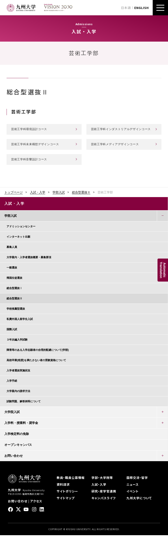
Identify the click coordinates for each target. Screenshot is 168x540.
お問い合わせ (13, 460)
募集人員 (12, 251)
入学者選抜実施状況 (18, 375)
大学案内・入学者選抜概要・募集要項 (29, 262)
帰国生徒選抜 (14, 282)
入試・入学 (37, 197)
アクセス (36, 506)
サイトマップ (66, 503)
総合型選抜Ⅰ (14, 293)
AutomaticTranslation (162, 270)
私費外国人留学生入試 (20, 323)
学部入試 (58, 197)
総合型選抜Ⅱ (81, 197)
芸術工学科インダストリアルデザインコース (121, 131)
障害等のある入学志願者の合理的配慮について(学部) (38, 354)
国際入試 (12, 334)
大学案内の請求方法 (18, 395)
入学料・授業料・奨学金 (21, 427)
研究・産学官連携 (103, 496)
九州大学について (139, 503)
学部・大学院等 (102, 482)
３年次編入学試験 (17, 344)
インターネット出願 (18, 241)
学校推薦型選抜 (16, 313)
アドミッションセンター (21, 231)
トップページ (13, 197)
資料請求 (63, 489)
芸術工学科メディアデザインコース (116, 149)
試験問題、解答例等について (24, 406)
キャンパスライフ (103, 503)
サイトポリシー (67, 496)
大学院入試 (12, 416)
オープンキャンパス (18, 449)
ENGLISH (141, 7)
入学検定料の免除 (16, 438)
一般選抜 (12, 272)
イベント (132, 496)
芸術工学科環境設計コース (30, 131)
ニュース (132, 489)
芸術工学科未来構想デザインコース (37, 149)
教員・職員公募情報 (71, 482)
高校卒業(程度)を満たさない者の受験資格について (36, 365)
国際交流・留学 (137, 482)
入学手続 (12, 385)
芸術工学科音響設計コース (30, 164)
